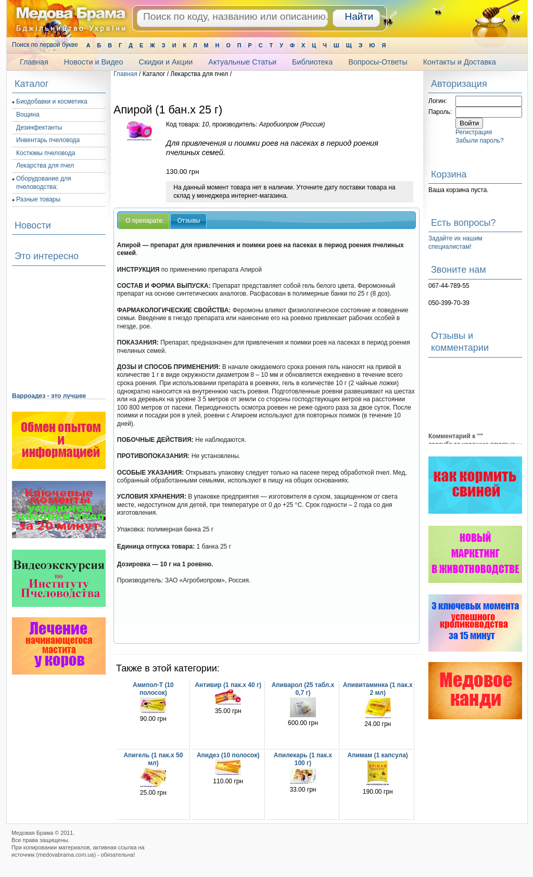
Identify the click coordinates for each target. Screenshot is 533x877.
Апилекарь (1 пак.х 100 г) (303, 759)
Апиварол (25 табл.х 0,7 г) (303, 689)
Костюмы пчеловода (45, 153)
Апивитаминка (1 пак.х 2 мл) (378, 689)
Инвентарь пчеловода (48, 140)
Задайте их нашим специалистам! (455, 242)
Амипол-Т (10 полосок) (153, 689)
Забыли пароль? (479, 140)
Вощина (28, 114)
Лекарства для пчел (45, 165)
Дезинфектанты (39, 127)
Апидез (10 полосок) (228, 755)
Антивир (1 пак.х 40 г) (228, 685)
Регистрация (473, 132)
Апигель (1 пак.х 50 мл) (153, 759)
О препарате (143, 220)
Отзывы (188, 220)
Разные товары (38, 199)
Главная (125, 74)
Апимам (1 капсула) (378, 755)
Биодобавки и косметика (51, 101)
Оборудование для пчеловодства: (43, 182)
